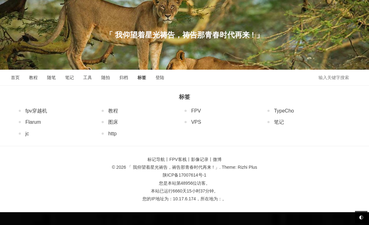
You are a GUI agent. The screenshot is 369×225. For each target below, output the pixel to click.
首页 (15, 77)
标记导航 (156, 159)
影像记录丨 (202, 159)
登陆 (160, 77)
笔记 (69, 77)
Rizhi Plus (247, 167)
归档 (123, 77)
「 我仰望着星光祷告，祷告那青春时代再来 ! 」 (184, 35)
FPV (195, 110)
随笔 (51, 77)
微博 (217, 159)
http (112, 133)
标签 (141, 77)
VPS (195, 122)
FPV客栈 (177, 159)
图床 (112, 122)
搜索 (359, 77)
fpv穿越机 (35, 110)
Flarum (32, 122)
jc (26, 133)
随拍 (105, 77)
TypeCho (283, 110)
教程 (33, 77)
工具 (87, 77)
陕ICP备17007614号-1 (184, 175)
